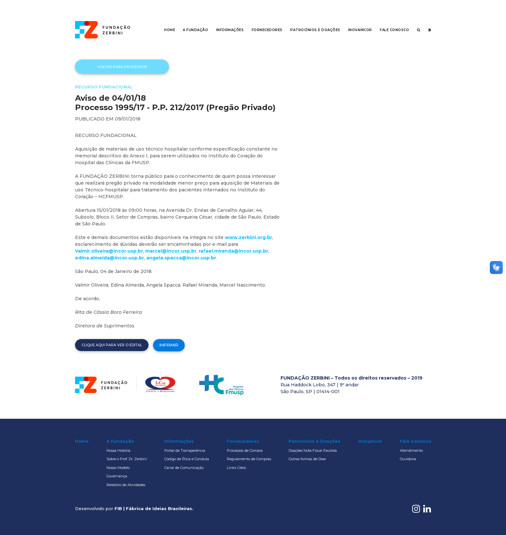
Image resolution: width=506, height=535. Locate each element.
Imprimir (169, 345)
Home (169, 30)
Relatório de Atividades (125, 485)
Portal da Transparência (184, 450)
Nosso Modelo (118, 467)
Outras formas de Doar (307, 459)
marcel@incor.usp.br (170, 251)
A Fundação (195, 30)
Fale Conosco (394, 30)
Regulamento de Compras (249, 459)
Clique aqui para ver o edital (112, 345)
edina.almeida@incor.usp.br (109, 258)
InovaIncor (360, 30)
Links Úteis (236, 467)
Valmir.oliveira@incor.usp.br (109, 251)
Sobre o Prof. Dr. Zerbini (126, 459)
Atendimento (411, 450)
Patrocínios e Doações (315, 30)
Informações (230, 30)
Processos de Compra (245, 450)
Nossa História (118, 450)
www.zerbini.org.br (248, 237)
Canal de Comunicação (184, 467)
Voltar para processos (122, 66)
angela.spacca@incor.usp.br (181, 258)
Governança (116, 476)
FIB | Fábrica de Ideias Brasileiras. (154, 508)
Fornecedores (267, 30)
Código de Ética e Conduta (186, 459)
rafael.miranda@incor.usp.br (233, 251)
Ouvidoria (408, 459)
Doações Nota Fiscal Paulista (313, 450)
